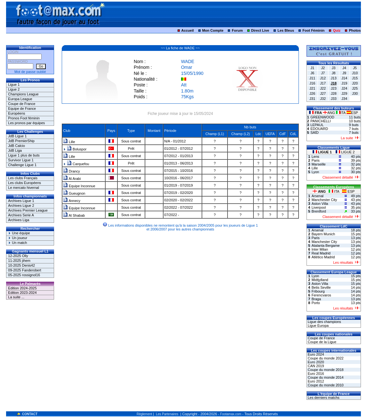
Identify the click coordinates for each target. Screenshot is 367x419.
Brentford (319, 211)
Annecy (71, 201)
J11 (312, 78)
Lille (69, 142)
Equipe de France (22, 108)
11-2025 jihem (19, 260)
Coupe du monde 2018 (325, 370)
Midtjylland (320, 280)
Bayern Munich (323, 234)
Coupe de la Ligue (321, 342)
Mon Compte (213, 30)
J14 (344, 78)
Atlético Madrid (323, 257)
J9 (344, 73)
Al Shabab (74, 215)
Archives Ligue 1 (21, 201)
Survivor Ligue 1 (21, 160)
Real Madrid (321, 253)
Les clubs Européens (24, 183)
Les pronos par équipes (26, 123)
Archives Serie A (21, 215)
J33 (334, 99)
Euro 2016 (315, 373)
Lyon (315, 172)
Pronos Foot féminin (23, 118)
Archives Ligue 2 (21, 205)
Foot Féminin (313, 30)
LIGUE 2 (345, 152)
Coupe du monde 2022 (325, 358)
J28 (334, 93)
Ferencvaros (321, 295)
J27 (323, 93)
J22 (323, 88)
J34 (344, 99)
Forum (237, 30)
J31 (312, 99)
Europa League (20, 99)
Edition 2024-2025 (22, 288)
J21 (312, 88)
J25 (355, 88)
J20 (355, 83)
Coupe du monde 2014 (325, 377)
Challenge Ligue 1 (22, 165)
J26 (312, 93)
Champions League (23, 94)
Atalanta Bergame (326, 245)
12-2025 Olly (18, 256)
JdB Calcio (16, 146)
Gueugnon (74, 193)
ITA (341, 113)
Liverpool (319, 207)
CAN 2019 (315, 366)
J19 (344, 83)
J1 (312, 68)
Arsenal (317, 196)
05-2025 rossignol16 (24, 275)
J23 (334, 88)
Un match (17, 243)
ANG (329, 113)
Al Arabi (72, 179)
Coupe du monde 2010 (325, 385)
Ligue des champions (324, 322)
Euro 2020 (315, 362)
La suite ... (16, 297)
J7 (323, 73)
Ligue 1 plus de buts (23, 155)
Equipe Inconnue (79, 186)
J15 (355, 78)
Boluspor (76, 149)
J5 (355, 68)
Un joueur (17, 238)
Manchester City (324, 200)
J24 (344, 88)
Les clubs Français (22, 178)
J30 (355, 93)
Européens (16, 113)
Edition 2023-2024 (22, 292)
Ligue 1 (14, 84)
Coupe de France (21, 104)
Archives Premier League (28, 210)
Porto (316, 303)
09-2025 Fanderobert (24, 270)
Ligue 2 (14, 89)
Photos (355, 30)
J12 (323, 78)
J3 (334, 68)
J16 (312, 83)
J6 (312, 73)
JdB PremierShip (21, 141)
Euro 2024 (315, 354)
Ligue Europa (318, 325)
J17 (323, 83)
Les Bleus (285, 30)
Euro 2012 (315, 381)
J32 (323, 99)
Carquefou (78, 164)
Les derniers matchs (323, 397)
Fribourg (318, 291)
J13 (334, 78)
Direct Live (260, 30)
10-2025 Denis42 (21, 265)
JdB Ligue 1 (17, 136)
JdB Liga (15, 150)
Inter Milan (320, 249)
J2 (323, 68)
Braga (316, 299)
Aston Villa (320, 203)
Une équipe (19, 233)
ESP (352, 113)
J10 (355, 73)
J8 (334, 73)
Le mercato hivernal (23, 187)
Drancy (71, 171)
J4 (344, 68)
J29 (344, 93)
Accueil (187, 30)
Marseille (319, 164)
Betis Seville (321, 287)
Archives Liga (18, 220)
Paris (316, 160)
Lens (315, 156)
